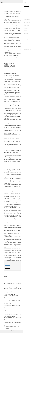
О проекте (11, 330)
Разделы (13, 330)
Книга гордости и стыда (7, 303)
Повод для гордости (7, 307)
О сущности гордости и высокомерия (9, 273)
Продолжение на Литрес (16, 397)
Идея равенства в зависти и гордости (9, 286)
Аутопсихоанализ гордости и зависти (9, 294)
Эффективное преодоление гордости (9, 316)
